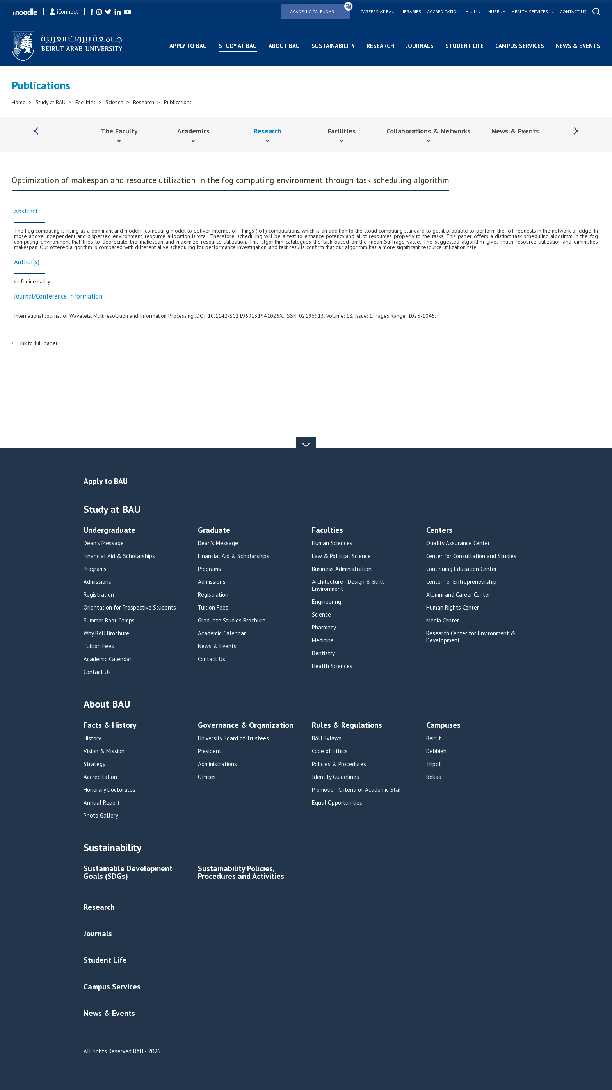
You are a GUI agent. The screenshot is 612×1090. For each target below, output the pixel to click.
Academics (193, 130)
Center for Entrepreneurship (461, 581)
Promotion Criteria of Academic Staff (358, 789)
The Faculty (119, 130)
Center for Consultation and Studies (471, 556)
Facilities (341, 130)
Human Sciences (332, 543)
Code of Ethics (330, 751)
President (209, 751)
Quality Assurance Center (458, 543)
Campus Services (519, 46)
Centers (439, 530)
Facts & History (110, 725)
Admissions (97, 581)
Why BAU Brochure (106, 633)
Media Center (442, 620)
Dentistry (323, 653)
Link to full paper (38, 343)
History (92, 738)
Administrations (217, 764)
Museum (496, 11)
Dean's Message (104, 543)
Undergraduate (109, 530)
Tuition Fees (99, 646)
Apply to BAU (188, 46)
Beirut (433, 738)
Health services (530, 11)
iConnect (64, 11)
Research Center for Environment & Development (470, 637)
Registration (99, 594)
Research (380, 46)
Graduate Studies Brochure (231, 620)
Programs (95, 569)
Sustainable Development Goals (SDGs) (128, 872)
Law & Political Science (341, 556)
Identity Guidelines (335, 777)
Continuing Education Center (461, 569)
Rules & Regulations (347, 725)
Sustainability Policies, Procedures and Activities (241, 872)
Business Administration (342, 569)
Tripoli (434, 764)
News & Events (578, 46)
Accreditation (443, 11)
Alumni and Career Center (458, 594)
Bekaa (433, 777)
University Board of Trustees (233, 738)
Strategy (94, 764)
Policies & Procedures (339, 764)
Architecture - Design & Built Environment (348, 585)
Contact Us (97, 672)
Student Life (464, 46)
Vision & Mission (104, 751)
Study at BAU (238, 46)
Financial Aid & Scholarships (119, 556)
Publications (178, 102)
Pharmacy (324, 627)
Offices (207, 777)
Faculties (85, 102)
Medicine (323, 640)
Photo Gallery (101, 815)
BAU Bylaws (327, 738)
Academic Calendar (320, 9)
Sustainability (333, 46)
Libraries (410, 11)
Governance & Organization (246, 725)
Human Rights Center (452, 607)
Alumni (474, 11)
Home (19, 102)
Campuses (443, 725)
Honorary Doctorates (109, 789)
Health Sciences (332, 666)
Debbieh (436, 751)
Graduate (214, 530)
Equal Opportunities (337, 802)
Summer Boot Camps (109, 620)
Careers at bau (377, 11)
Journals (420, 46)
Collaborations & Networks (428, 130)
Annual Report (102, 802)
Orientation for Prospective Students (130, 607)
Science (114, 102)
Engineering (326, 601)
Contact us (573, 11)
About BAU (284, 46)
